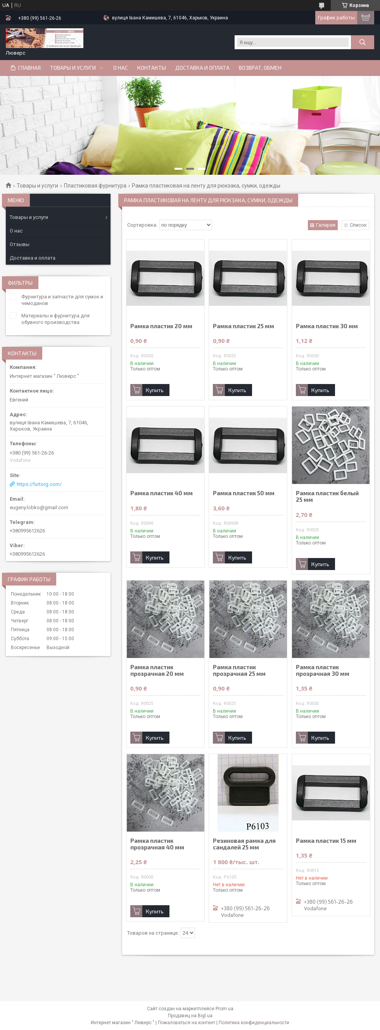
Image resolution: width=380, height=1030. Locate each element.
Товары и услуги (73, 68)
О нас (120, 68)
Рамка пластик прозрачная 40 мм (157, 844)
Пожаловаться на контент (186, 1022)
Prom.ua (224, 1008)
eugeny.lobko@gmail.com (39, 507)
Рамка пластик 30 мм (327, 326)
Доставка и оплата (202, 68)
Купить (155, 390)
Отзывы (19, 244)
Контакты (151, 68)
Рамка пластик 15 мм (326, 840)
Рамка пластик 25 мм (243, 326)
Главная (29, 68)
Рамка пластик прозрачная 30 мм (322, 670)
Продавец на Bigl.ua (190, 1015)
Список (358, 225)
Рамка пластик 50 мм (244, 493)
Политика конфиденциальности (254, 1022)
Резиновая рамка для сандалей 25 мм (244, 844)
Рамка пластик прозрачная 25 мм (239, 670)
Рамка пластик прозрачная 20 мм (157, 670)
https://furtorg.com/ (39, 484)
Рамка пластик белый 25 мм (327, 496)
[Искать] (362, 42)
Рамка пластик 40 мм (161, 493)
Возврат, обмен (260, 68)
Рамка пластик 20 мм (161, 326)
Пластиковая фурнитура (95, 186)
